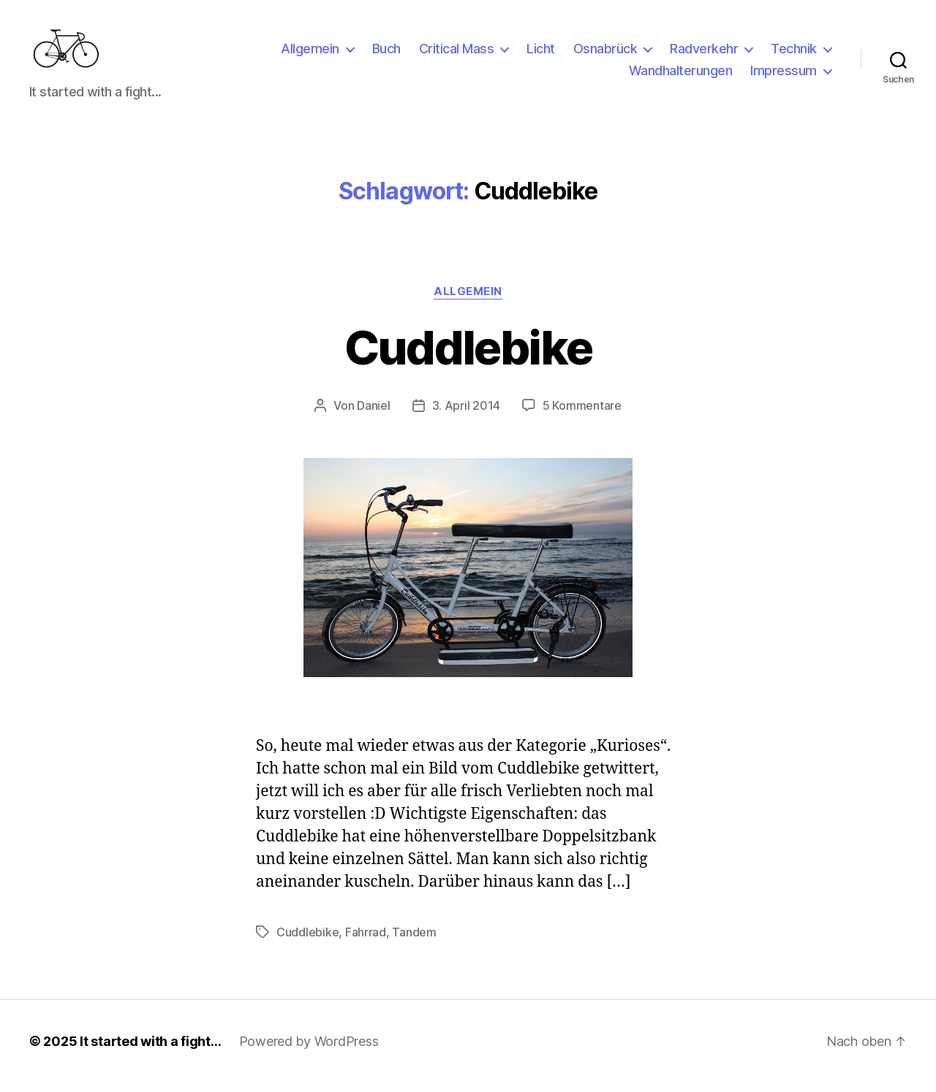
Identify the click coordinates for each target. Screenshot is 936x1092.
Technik (794, 53)
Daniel (373, 415)
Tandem (414, 941)
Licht (540, 53)
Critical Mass (456, 53)
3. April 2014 (466, 415)
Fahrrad (365, 941)
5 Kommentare (582, 415)
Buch (386, 53)
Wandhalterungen (681, 75)
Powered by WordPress (309, 1050)
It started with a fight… (151, 1050)
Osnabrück (605, 53)
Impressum (783, 75)
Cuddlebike (468, 357)
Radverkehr (704, 53)
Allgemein (310, 53)
